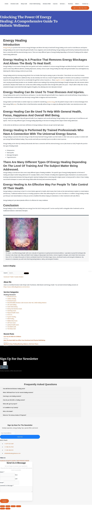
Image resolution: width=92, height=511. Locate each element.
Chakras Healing (11, 298)
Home (6, 3)
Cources (55, 3)
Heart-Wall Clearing (34, 3)
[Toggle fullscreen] (7, 508)
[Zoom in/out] (2, 508)
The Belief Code (11, 326)
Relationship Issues (12, 320)
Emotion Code (14, 3)
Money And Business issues (15, 308)
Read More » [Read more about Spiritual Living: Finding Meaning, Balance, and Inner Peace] (6, 346)
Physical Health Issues (13, 312)
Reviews (70, 3)
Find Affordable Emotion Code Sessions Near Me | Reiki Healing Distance (27, 302)
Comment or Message (6, 487)
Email (1, 364)
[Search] (27, 273)
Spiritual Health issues (13, 325)
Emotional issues (12, 300)
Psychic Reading (11, 316)
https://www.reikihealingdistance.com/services (17, 287)
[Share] (13, 508)
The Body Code (11, 328)
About (77, 3)
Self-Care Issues (11, 322)
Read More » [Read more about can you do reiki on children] (6, 338)
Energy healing (7, 47)
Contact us (85, 3)
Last (17, 480)
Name (2, 473)
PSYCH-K (9, 314)
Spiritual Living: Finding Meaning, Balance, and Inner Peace (21, 344)
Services (62, 3)
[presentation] (12, 497)
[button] (80, 8)
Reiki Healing (10, 318)
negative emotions (61, 80)
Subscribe (20, 437)
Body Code (24, 3)
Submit (4, 502)
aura (15, 104)
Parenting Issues (12, 310)
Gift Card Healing (12, 304)
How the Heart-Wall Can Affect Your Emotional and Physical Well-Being (24, 340)
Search (5, 273)
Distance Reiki (47, 3)
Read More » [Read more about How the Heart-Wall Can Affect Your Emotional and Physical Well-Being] (6, 342)
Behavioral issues (12, 296)
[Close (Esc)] (18, 508)
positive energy (51, 102)
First (17, 476)
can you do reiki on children (12, 336)
